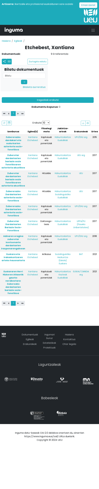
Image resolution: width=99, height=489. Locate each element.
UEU (81, 173)
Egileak (18, 41)
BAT (81, 254)
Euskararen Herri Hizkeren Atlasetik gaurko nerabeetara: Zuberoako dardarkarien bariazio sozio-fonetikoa (13, 282)
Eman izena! (88, 5)
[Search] (24, 76)
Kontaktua (69, 339)
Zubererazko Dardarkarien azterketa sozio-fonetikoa (13, 196)
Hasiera (6, 41)
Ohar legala (69, 344)
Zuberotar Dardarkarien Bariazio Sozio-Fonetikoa (13, 226)
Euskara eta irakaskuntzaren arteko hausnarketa (13, 257)
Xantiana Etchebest (33, 139)
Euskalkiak (63, 140)
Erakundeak (30, 344)
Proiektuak (49, 347)
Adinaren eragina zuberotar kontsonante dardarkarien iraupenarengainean (13, 242)
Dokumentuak (30, 334)
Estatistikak (49, 343)
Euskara (63, 263)
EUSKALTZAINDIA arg (81, 273)
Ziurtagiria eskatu (37, 61)
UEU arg (81, 155)
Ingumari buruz (49, 336)
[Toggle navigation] (93, 30)
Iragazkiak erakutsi (48, 100)
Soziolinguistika (62, 194)
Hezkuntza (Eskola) (62, 259)
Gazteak (62, 274)
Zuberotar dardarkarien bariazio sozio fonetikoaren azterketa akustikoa (13, 161)
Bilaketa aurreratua (34, 87)
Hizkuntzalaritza (63, 137)
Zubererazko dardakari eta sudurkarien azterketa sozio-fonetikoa (13, 143)
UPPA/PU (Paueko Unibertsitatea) (81, 224)
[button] (9, 61)
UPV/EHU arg (81, 137)
